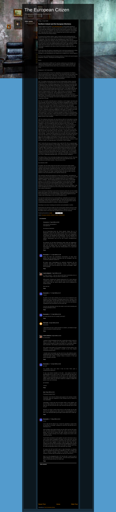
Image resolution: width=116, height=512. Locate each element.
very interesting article (57, 26)
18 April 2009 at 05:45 (54, 322)
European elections (46, 215)
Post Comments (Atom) (49, 507)
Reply (44, 250)
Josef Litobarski (47, 273)
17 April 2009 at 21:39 (56, 254)
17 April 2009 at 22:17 (56, 293)
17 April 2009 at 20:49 (54, 222)
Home (58, 504)
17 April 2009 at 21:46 (56, 273)
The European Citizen (46, 9)
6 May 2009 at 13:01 (50, 392)
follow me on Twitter (30, 23)
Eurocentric (46, 254)
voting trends (62, 215)
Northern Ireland (54, 215)
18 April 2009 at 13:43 (56, 335)
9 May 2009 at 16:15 (55, 419)
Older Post (74, 504)
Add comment (43, 464)
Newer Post (42, 504)
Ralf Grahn (46, 322)
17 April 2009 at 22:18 (56, 314)
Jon (44, 392)
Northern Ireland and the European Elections (54, 24)
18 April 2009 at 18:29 (56, 363)
